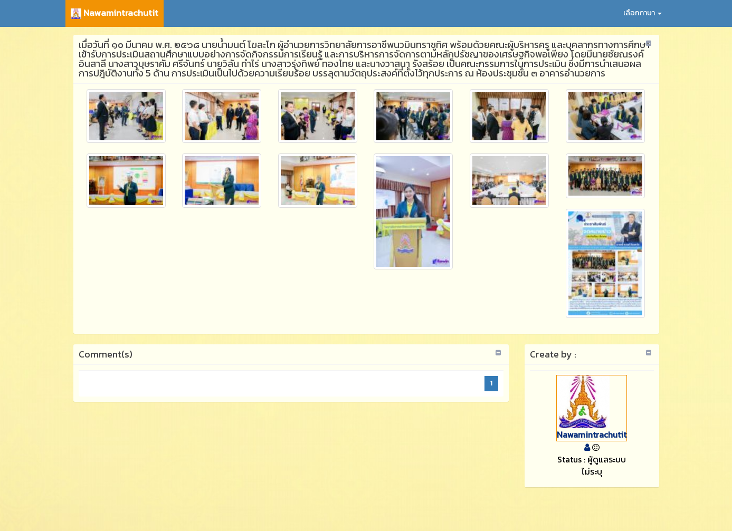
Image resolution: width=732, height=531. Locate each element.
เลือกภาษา (642, 12)
